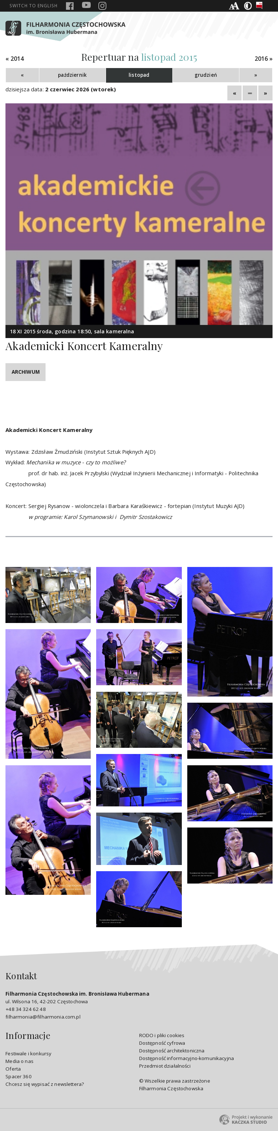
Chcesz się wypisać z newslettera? (44, 1084)
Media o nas (19, 1061)
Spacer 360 (18, 1076)
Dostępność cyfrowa (162, 1043)
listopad (139, 75)
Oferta (13, 1068)
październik (72, 75)
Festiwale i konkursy (28, 1053)
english (33, 5)
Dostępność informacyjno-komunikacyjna (186, 1058)
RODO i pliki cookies (162, 1035)
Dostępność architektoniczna (172, 1050)
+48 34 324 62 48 (25, 1009)
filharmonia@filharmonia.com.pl (42, 1016)
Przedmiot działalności (165, 1066)
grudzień (206, 75)
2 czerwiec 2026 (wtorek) (80, 89)
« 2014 (14, 59)
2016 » (264, 59)
